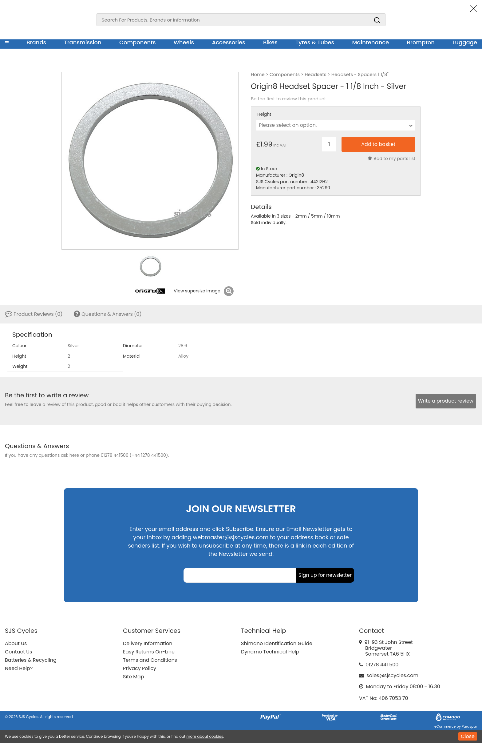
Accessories (228, 42)
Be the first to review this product (288, 99)
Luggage (464, 42)
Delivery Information (147, 643)
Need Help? (19, 668)
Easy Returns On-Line (149, 651)
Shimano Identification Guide (276, 643)
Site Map (133, 676)
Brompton (421, 42)
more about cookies (204, 736)
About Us (16, 643)
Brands (36, 42)
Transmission (82, 42)
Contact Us (18, 651)
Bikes (270, 42)
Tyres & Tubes (314, 42)
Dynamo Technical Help (270, 651)
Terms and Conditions (150, 660)
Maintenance (370, 42)
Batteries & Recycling (31, 660)
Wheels (184, 42)
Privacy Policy (139, 668)
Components (137, 42)
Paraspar (469, 726)
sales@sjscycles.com (392, 675)
